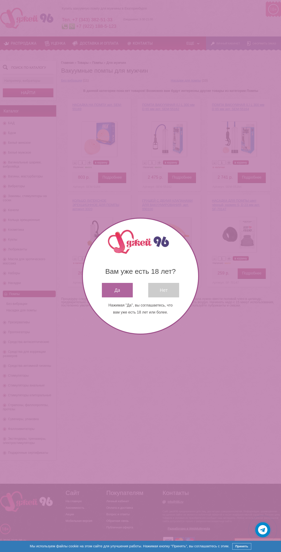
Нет (164, 290)
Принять (241, 546)
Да (117, 290)
